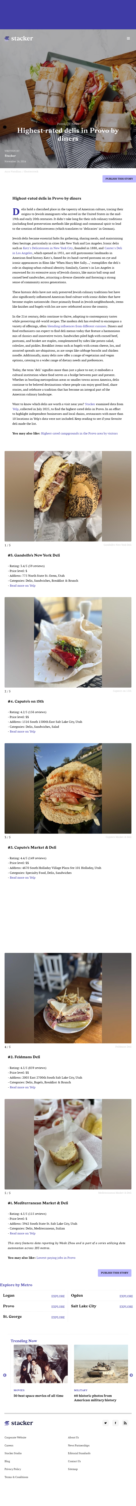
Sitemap (73, 1469)
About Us (73, 1437)
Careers (9, 1445)
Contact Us (74, 1461)
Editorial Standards (79, 1453)
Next (131, 1375)
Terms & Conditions (16, 1477)
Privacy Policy (13, 1469)
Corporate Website (15, 1437)
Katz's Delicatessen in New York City (48, 248)
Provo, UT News (68, 124)
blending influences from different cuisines (77, 326)
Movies (16, 1390)
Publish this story (119, 178)
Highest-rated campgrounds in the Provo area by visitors (79, 433)
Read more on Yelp (22, 586)
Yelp (15, 409)
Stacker (10, 156)
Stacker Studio (13, 1453)
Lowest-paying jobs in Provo (56, 1258)
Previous (5, 1375)
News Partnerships (79, 1445)
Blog (7, 1461)
